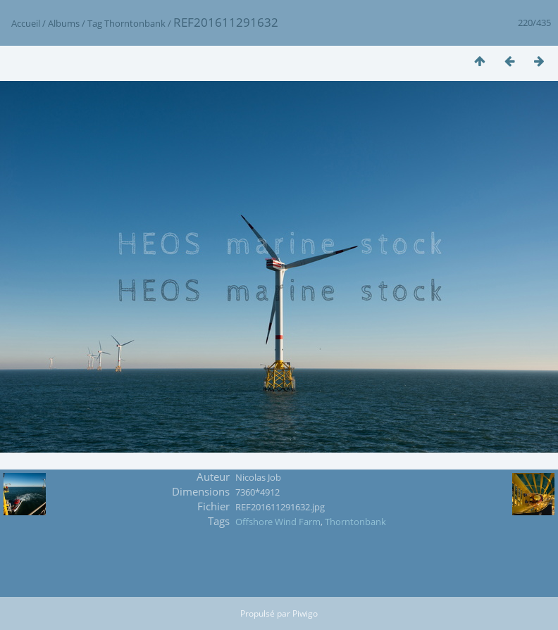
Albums (64, 23)
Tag (94, 23)
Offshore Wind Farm (278, 521)
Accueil (25, 23)
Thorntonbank (135, 23)
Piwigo (305, 613)
